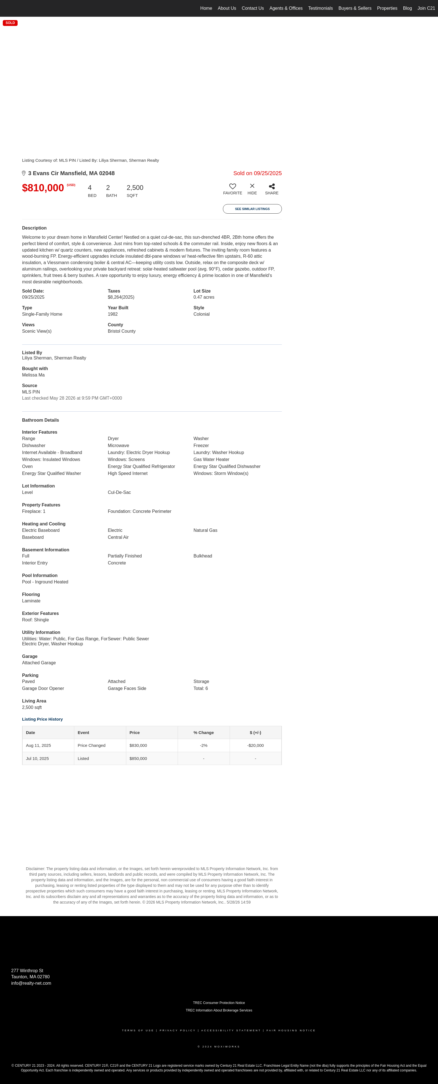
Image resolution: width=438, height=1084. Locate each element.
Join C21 (426, 8)
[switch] (232, 191)
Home (206, 8)
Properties (387, 8)
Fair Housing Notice (291, 1030)
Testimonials (320, 8)
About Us (227, 8)
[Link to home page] (7, 8)
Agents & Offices (286, 8)
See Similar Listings (252, 209)
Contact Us (253, 8)
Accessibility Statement (231, 1030)
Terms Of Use (138, 1030)
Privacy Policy (178, 1030)
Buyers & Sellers (355, 8)
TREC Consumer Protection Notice (219, 1003)
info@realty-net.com (31, 983)
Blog (407, 8)
